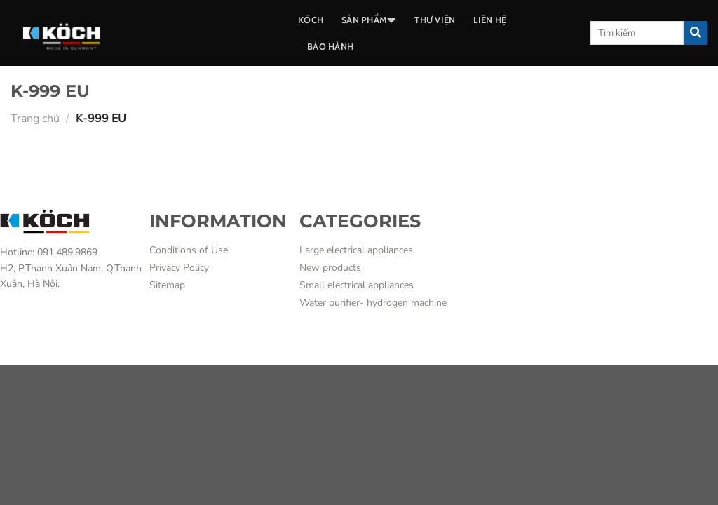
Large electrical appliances (356, 250)
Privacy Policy (179, 267)
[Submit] (695, 33)
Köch (310, 20)
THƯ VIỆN (434, 20)
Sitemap (167, 285)
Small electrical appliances (356, 285)
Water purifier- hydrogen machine (373, 302)
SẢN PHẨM (368, 20)
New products (330, 267)
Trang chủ (35, 118)
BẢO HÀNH (330, 46)
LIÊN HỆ (489, 20)
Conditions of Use (188, 250)
